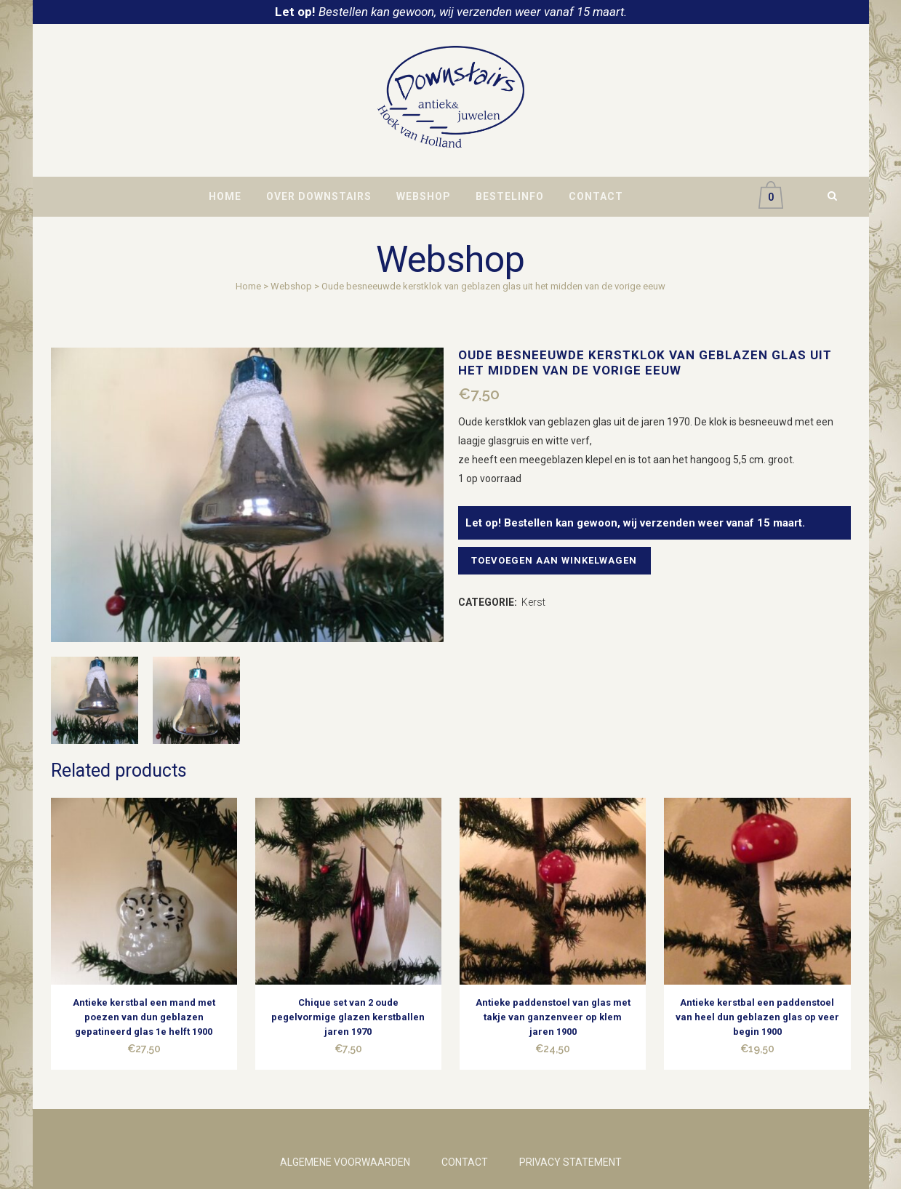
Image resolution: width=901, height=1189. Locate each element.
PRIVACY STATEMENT (570, 1162)
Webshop (291, 286)
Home (248, 286)
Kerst (533, 602)
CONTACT (464, 1162)
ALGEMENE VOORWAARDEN (345, 1162)
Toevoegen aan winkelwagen (558, 560)
